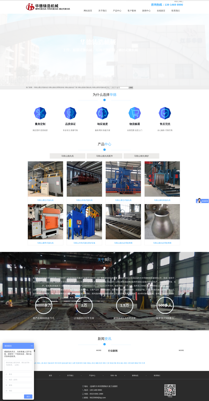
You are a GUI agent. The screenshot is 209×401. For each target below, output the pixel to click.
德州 (133, 363)
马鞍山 (89, 363)
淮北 (93, 363)
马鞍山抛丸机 (80, 156)
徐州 (52, 363)
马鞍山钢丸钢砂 (129, 156)
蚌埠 (81, 363)
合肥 (74, 363)
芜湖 (78, 363)
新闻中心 (146, 11)
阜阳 (104, 363)
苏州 (60, 363)
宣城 (111, 363)
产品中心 (117, 11)
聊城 (136, 363)
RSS (176, 1)
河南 (38, 363)
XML (180, 1)
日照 (129, 363)
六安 (108, 363)
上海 (42, 363)
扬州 (67, 363)
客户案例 (132, 11)
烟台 (122, 363)
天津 (143, 363)
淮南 (85, 363)
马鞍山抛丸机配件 (104, 156)
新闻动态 (135, 375)
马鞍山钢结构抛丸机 (162, 200)
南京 (45, 363)
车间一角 (114, 375)
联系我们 (176, 11)
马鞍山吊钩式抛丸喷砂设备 (84, 243)
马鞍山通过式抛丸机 (45, 200)
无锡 (49, 363)
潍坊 (125, 363)
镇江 (70, 363)
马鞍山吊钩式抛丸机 (84, 200)
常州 (56, 363)
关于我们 (102, 11)
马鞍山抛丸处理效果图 (123, 243)
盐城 (63, 363)
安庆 (101, 363)
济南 (115, 363)
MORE (62, 350)
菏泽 (140, 363)
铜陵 (97, 363)
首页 (50, 375)
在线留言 (161, 11)
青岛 (118, 363)
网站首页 (88, 11)
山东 (35, 363)
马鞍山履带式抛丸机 (45, 243)
